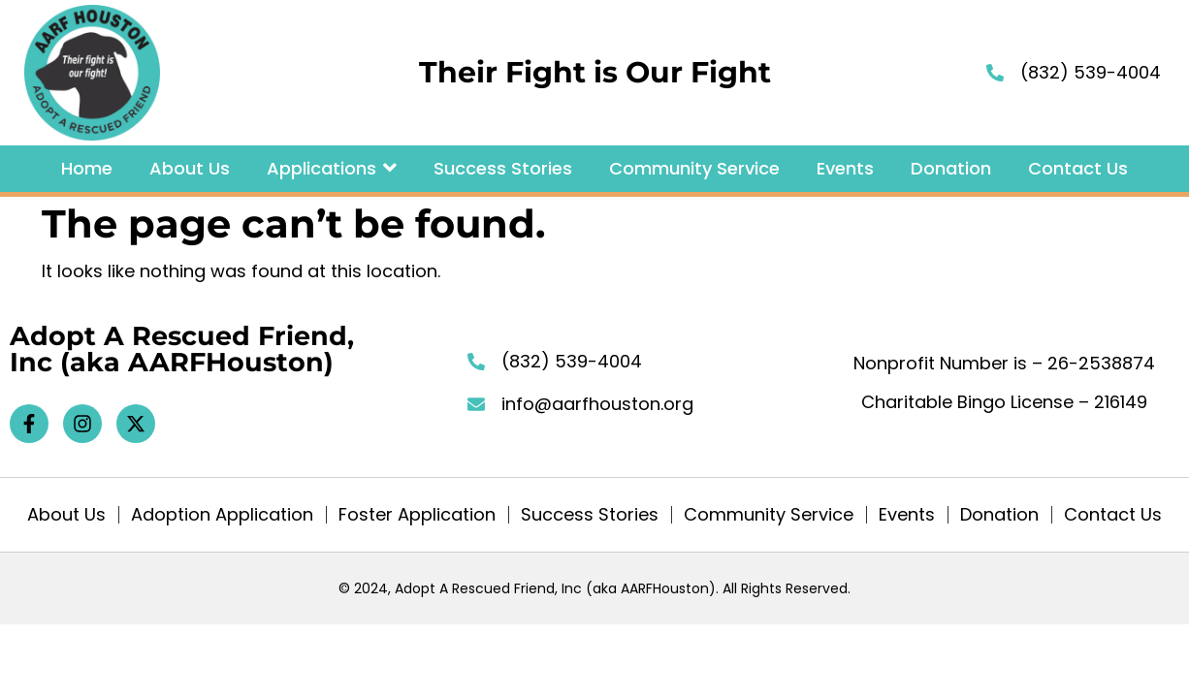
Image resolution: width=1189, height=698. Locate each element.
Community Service (694, 168)
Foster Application (417, 514)
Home (86, 168)
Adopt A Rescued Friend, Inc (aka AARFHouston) (182, 349)
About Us (189, 168)
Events (845, 168)
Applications (332, 168)
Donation (951, 168)
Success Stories (503, 168)
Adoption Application (222, 514)
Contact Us (1078, 168)
